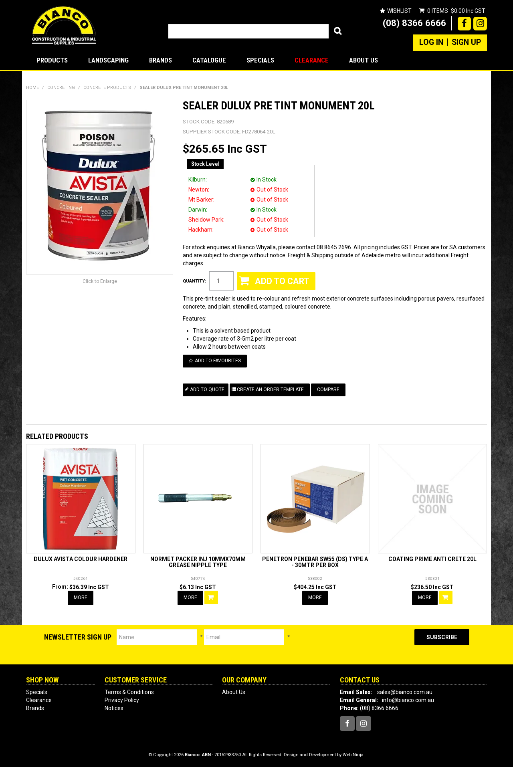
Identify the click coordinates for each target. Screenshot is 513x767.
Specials (260, 60)
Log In (431, 42)
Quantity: (194, 281)
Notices (114, 708)
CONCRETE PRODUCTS (107, 87)
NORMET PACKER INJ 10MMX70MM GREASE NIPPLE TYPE (198, 562)
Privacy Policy (122, 700)
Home (32, 87)
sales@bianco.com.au (404, 692)
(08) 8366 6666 (414, 23)
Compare (328, 389)
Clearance (312, 60)
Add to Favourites (218, 360)
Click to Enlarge (100, 281)
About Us (363, 60)
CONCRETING (61, 87)
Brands (160, 60)
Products (52, 60)
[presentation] (352, 644)
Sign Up (466, 42)
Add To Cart (211, 597)
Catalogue (209, 60)
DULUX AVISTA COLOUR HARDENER (80, 559)
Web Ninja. (354, 754)
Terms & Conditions (129, 692)
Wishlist (399, 11)
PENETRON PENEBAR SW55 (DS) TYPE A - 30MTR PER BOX (315, 562)
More (80, 597)
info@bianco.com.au (408, 700)
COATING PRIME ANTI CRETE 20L (432, 559)
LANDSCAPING (108, 60)
